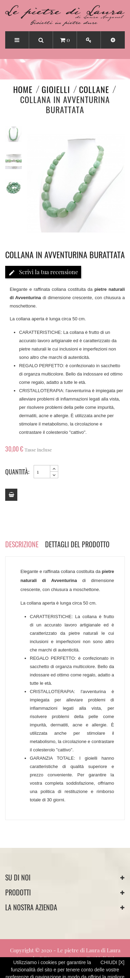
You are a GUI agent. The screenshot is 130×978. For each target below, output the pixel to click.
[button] (113, 40)
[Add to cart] (11, 495)
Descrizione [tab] (21, 544)
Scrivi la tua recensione (43, 272)
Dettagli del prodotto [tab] (77, 544)
